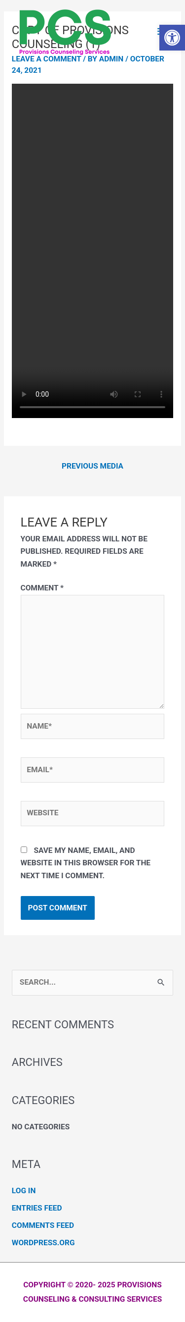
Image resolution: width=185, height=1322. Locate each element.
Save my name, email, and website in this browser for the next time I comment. (86, 863)
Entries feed (37, 1208)
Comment (42, 587)
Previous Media (92, 466)
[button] (172, 38)
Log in (24, 1190)
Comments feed (43, 1225)
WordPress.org (43, 1242)
